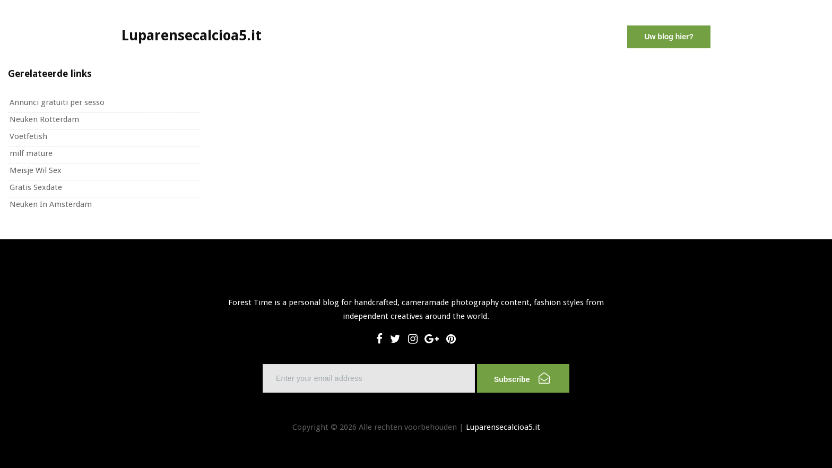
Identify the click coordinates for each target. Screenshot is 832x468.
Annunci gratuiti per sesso (57, 102)
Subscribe (522, 378)
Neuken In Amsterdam (51, 204)
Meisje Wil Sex (36, 170)
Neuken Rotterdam (44, 119)
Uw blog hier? (669, 36)
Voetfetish (28, 136)
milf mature (31, 153)
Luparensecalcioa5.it (503, 427)
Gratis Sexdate (36, 187)
